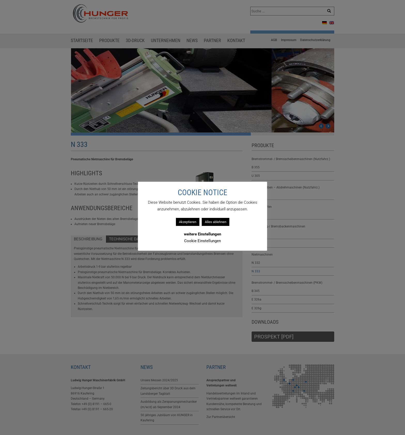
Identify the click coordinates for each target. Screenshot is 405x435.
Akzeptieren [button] (187, 222)
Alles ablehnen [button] (215, 222)
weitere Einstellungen (202, 234)
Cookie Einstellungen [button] (202, 241)
